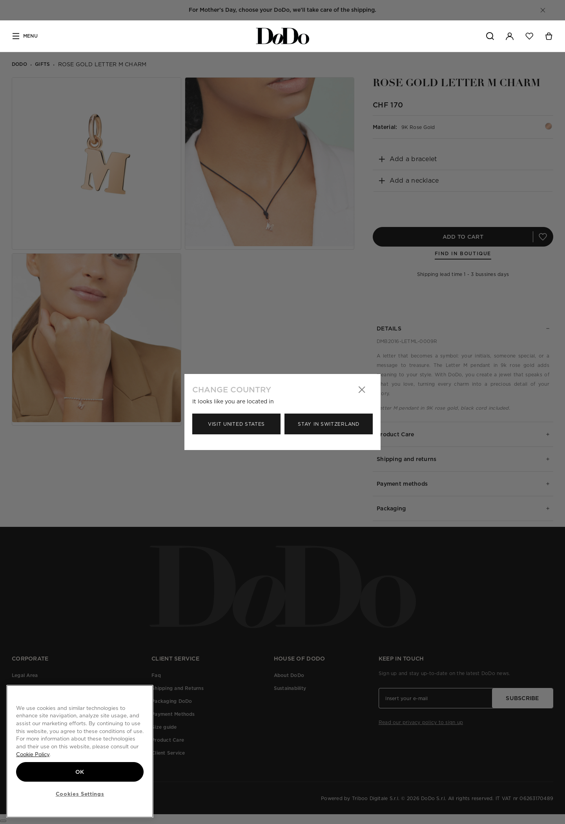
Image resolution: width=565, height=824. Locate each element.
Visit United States (236, 424)
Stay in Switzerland (328, 424)
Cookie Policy (32, 754)
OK (79, 772)
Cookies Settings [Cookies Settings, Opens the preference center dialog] (80, 794)
